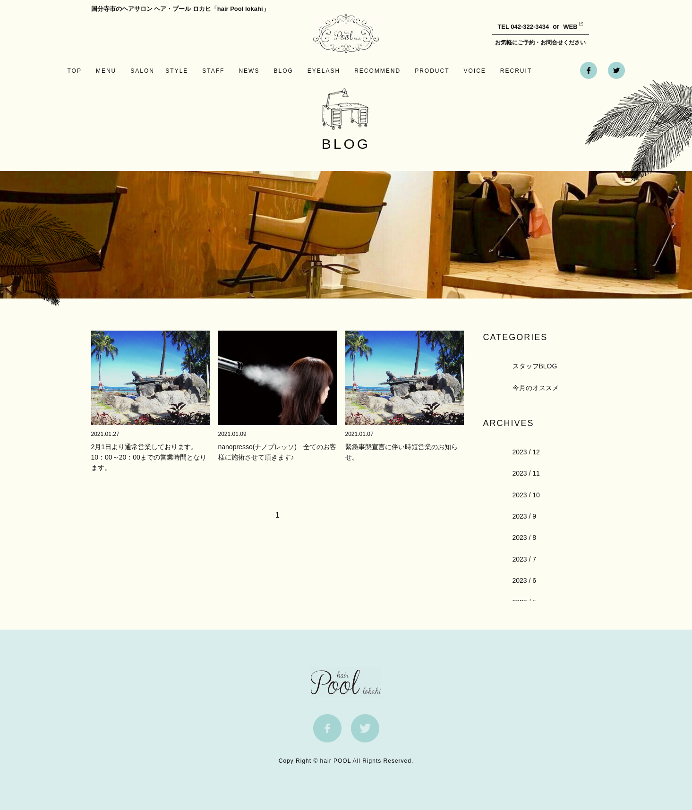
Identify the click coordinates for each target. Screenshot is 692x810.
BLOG (283, 71)
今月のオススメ (536, 388)
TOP (75, 71)
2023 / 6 (525, 580)
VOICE (475, 71)
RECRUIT (516, 71)
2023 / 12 (526, 452)
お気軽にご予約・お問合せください (540, 42)
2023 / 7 (525, 559)
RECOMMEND (377, 71)
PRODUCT (432, 71)
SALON (142, 71)
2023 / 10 (526, 495)
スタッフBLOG (535, 366)
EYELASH (324, 71)
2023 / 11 (526, 473)
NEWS (249, 71)
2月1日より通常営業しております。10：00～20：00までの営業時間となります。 (148, 457)
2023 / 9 (525, 516)
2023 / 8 (525, 537)
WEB (563, 26)
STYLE (176, 71)
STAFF (213, 71)
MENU (106, 71)
